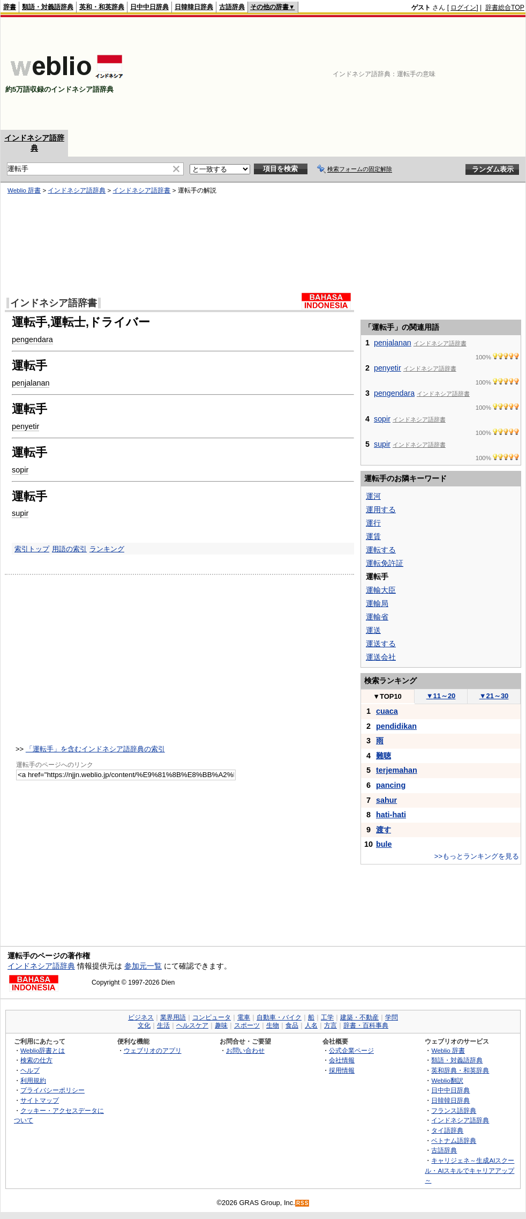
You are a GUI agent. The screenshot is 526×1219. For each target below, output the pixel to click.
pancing (390, 785)
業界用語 (173, 1017)
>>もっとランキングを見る (476, 856)
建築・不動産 (359, 1017)
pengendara (32, 339)
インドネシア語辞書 (141, 190)
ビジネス (141, 1017)
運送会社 (381, 657)
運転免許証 (384, 563)
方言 (330, 1025)
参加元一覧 (143, 966)
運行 (373, 523)
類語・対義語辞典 (47, 7)
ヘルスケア (192, 1025)
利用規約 (33, 1080)
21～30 (494, 696)
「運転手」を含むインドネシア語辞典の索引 (95, 749)
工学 (327, 1017)
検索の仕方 (36, 1060)
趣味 (221, 1025)
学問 (391, 1017)
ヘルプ (30, 1070)
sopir (20, 470)
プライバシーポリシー (52, 1090)
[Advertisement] (460, 73)
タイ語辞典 (447, 1130)
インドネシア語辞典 (77, 190)
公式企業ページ (351, 1050)
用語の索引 (69, 549)
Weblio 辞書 (24, 190)
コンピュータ (211, 1017)
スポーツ (247, 1025)
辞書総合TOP (504, 7)
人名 (311, 1025)
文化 (144, 1025)
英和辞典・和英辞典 (460, 1070)
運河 (373, 496)
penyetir (25, 426)
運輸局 (377, 603)
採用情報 (342, 1070)
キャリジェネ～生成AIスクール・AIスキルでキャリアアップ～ (469, 1170)
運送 (373, 630)
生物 (272, 1025)
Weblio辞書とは (42, 1050)
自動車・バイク (279, 1017)
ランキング (106, 549)
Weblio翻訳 (447, 1080)
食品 (291, 1025)
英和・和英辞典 (101, 7)
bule (384, 844)
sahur (386, 800)
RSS (302, 1203)
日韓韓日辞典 (194, 7)
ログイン (463, 7)
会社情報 (342, 1060)
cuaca (387, 711)
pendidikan (396, 726)
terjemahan (396, 770)
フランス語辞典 (453, 1110)
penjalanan (30, 383)
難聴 (383, 755)
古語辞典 (232, 7)
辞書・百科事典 (365, 1025)
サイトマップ (39, 1100)
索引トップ (31, 549)
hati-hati (391, 814)
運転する (381, 549)
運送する (381, 643)
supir (20, 513)
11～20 (441, 696)
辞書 (9, 7)
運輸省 (377, 616)
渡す (383, 829)
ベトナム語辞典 (453, 1140)
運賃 (373, 536)
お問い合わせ (245, 1050)
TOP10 (387, 696)
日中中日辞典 (149, 7)
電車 (243, 1017)
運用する (381, 509)
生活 (163, 1025)
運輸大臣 (381, 590)
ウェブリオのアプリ (153, 1050)
